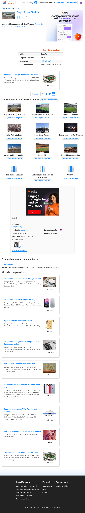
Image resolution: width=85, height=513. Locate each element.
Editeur (47, 233)
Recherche (32, 3)
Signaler (35, 94)
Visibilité (15, 233)
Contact (45, 492)
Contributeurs (17, 240)
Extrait (14, 218)
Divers (10, 8)
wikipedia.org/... (46, 61)
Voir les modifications (19, 251)
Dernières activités (62, 486)
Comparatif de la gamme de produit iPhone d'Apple (22, 386)
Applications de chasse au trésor (18, 321)
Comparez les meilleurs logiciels (27, 489)
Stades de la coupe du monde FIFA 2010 (21, 75)
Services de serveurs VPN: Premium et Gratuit (20, 410)
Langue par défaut (51, 230)
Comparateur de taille (47, 3)
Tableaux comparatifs (23, 492)
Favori (18, 17)
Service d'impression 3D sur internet (19, 364)
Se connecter (72, 2)
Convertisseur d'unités (24, 496)
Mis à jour (16, 236)
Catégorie (16, 230)
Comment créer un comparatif (26, 486)
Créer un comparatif (35, 3)
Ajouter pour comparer (49, 99)
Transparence (47, 486)
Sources (15, 224)
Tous (4, 8)
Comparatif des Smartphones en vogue (20, 299)
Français (81, 3)
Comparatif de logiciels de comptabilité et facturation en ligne (21, 343)
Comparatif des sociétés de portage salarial (22, 279)
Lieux (17, 8)
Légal (44, 489)
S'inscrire (60, 2)
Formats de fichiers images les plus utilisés (22, 431)
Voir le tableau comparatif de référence (18, 24)
